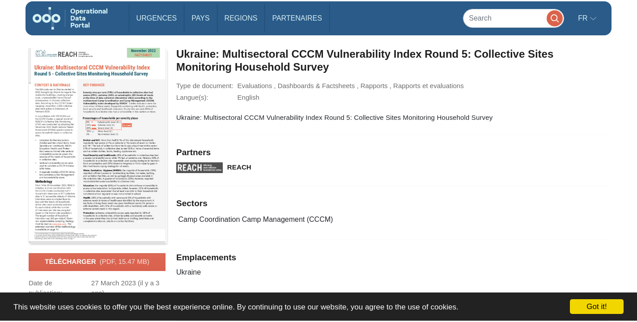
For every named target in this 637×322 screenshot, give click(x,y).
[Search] (513, 18)
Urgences (156, 18)
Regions (241, 18)
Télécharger (97, 262)
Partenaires (297, 18)
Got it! (596, 306)
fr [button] (584, 18)
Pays (200, 18)
